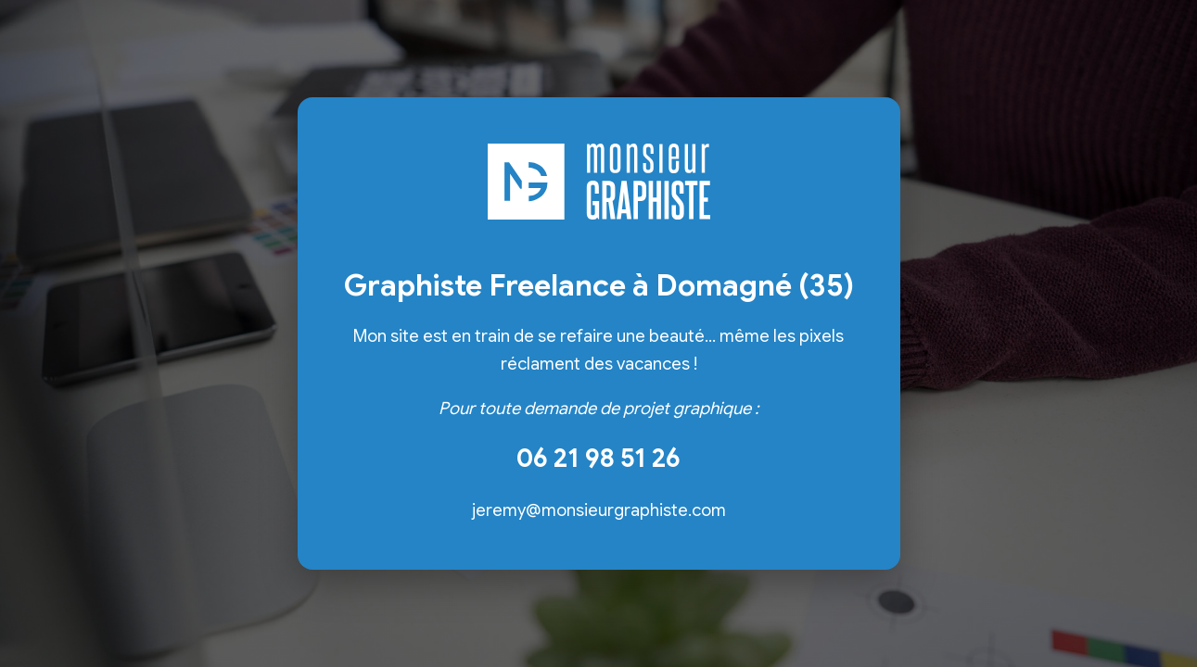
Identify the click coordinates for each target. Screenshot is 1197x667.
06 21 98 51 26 (598, 458)
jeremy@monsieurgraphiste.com (599, 510)
